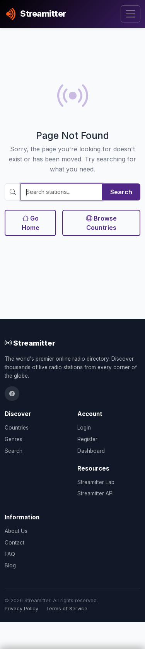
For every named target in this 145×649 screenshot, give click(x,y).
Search (121, 192)
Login (84, 428)
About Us (16, 531)
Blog (10, 565)
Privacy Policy (21, 608)
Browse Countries (101, 222)
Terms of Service (66, 608)
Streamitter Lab (95, 482)
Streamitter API (95, 493)
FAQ (10, 554)
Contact (14, 542)
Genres (13, 439)
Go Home (30, 222)
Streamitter (30, 343)
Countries (17, 428)
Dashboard (91, 451)
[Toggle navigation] (130, 14)
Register (87, 439)
